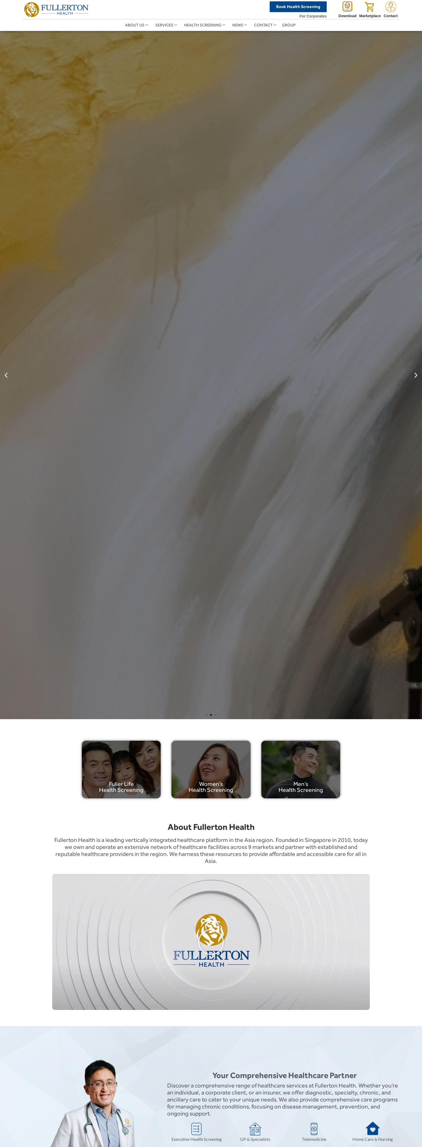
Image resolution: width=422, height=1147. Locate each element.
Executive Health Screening (196, 1139)
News (237, 25)
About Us (135, 25)
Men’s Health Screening (301, 787)
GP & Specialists (255, 1139)
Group (289, 25)
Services (164, 25)
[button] (6, 375)
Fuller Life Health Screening (121, 787)
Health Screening (202, 25)
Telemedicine (314, 1139)
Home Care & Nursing (372, 1139)
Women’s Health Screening (211, 787)
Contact (263, 25)
